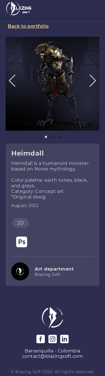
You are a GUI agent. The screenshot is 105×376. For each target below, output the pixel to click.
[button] (12, 81)
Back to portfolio (28, 26)
